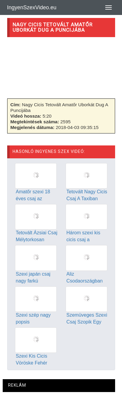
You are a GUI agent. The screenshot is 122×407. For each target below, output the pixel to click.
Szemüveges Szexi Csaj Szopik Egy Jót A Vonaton (87, 321)
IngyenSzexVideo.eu (32, 7)
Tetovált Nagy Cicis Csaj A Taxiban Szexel (87, 198)
